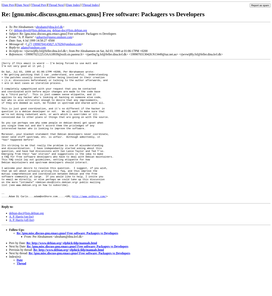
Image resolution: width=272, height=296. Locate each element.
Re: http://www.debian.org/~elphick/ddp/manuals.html (61, 270)
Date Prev (8, 5)
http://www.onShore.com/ (89, 223)
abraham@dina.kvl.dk (49, 27)
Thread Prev (39, 5)
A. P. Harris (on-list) (21, 244)
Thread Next (56, 5)
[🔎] (29, 44)
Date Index (73, 5)
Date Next (23, 5)
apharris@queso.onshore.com (54, 37)
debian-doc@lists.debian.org (69, 30)
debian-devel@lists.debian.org (32, 30)
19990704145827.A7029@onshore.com (57, 44)
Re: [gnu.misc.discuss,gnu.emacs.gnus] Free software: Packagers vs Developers (67, 261)
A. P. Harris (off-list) (21, 247)
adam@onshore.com (33, 47)
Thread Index (91, 5)
